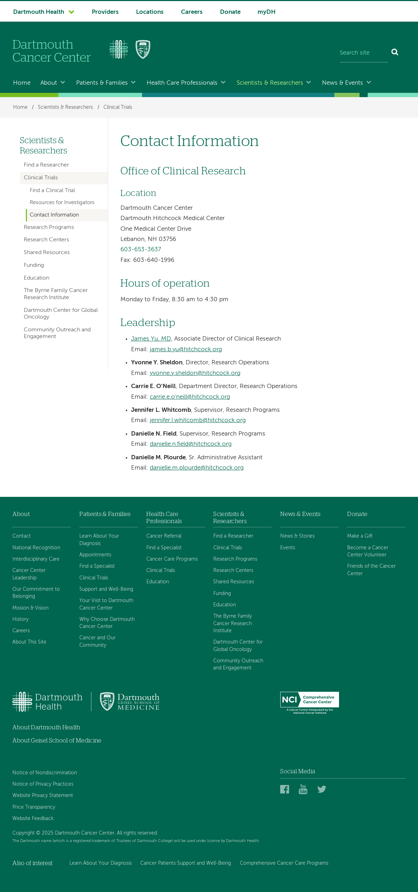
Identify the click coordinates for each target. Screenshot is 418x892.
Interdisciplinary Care (36, 559)
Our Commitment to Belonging (36, 593)
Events (287, 547)
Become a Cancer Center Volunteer (367, 551)
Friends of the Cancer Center (371, 570)
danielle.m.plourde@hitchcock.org (197, 468)
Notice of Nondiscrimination (44, 772)
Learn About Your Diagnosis (99, 540)
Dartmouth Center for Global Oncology (61, 314)
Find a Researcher (46, 165)
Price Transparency (33, 807)
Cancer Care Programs (172, 559)
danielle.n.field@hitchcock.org (191, 444)
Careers (192, 12)
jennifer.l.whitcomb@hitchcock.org (198, 420)
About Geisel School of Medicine (57, 740)
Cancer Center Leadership (29, 574)
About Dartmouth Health (46, 727)
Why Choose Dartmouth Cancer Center (107, 623)
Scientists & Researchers (270, 83)
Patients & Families (102, 83)
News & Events (342, 83)
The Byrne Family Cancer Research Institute (56, 294)
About (48, 83)
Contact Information (54, 215)
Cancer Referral (163, 536)
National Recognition (36, 547)
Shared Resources (47, 253)
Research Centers (46, 240)
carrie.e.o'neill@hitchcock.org (190, 397)
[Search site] (364, 53)
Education (36, 278)
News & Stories (297, 536)
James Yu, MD (151, 339)
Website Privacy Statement (42, 795)
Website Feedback (32, 818)
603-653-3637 (140, 250)
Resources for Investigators (62, 203)
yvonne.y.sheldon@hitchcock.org (195, 373)
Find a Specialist (97, 566)
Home (21, 83)
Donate (230, 12)
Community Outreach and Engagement (57, 333)
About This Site (29, 642)
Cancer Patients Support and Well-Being (185, 863)
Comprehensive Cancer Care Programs (284, 863)
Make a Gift (360, 536)
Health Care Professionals (182, 83)
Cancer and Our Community (97, 641)
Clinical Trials (117, 107)
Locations (150, 12)
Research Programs (49, 227)
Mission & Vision (30, 608)
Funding (34, 265)
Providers (105, 12)
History (20, 619)
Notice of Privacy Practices (42, 784)
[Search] (395, 53)
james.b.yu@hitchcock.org (186, 350)
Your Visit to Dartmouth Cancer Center (106, 604)
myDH (267, 12)
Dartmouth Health (38, 12)
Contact (21, 536)
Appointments (95, 554)
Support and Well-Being (106, 589)
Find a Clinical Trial (52, 190)
